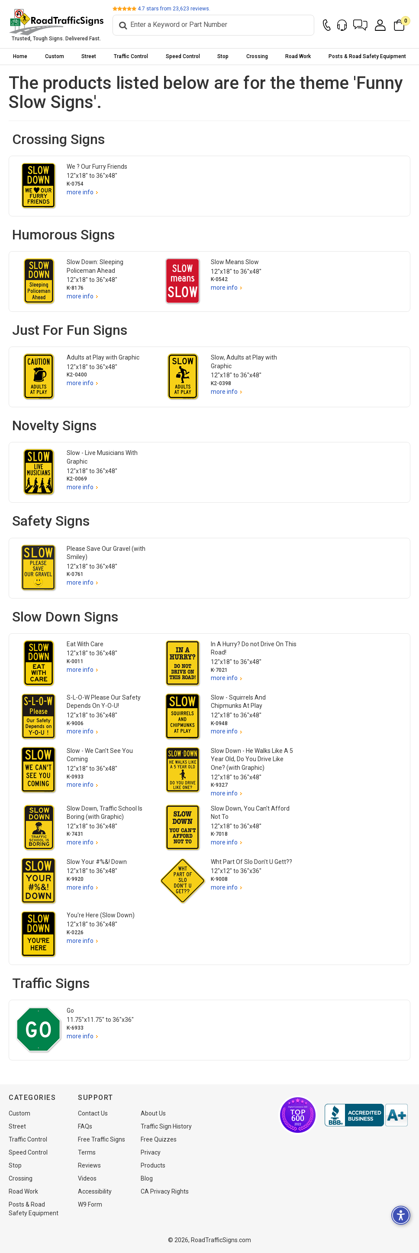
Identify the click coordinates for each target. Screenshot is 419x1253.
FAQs (85, 1126)
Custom (54, 56)
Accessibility (95, 1191)
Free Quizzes (159, 1139)
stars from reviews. (174, 9)
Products (153, 1165)
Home (20, 56)
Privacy (151, 1152)
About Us (153, 1113)
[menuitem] (20, 57)
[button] (360, 25)
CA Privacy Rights (165, 1191)
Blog (147, 1178)
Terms (87, 1152)
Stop (223, 56)
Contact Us (93, 1113)
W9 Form (90, 1204)
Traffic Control (131, 56)
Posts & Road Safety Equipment (367, 56)
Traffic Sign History (166, 1126)
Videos (87, 1178)
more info (80, 192)
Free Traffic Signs (101, 1139)
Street (88, 56)
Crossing (257, 56)
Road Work (298, 56)
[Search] (213, 25)
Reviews (89, 1165)
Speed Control (183, 56)
